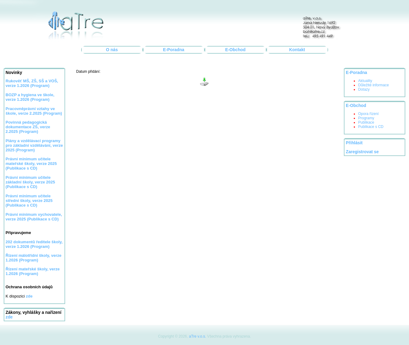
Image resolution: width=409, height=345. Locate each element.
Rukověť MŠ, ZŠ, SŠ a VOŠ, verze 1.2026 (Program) (32, 83)
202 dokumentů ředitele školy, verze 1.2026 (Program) (34, 244)
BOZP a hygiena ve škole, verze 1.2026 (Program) (30, 97)
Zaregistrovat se (362, 152)
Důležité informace (373, 85)
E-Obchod (235, 49)
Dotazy (363, 89)
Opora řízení (368, 114)
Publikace (366, 122)
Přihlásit (354, 143)
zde (9, 317)
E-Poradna (173, 49)
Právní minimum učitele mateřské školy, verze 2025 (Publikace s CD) (31, 163)
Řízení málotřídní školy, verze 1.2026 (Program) (33, 257)
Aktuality (365, 81)
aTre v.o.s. (197, 336)
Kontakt (297, 49)
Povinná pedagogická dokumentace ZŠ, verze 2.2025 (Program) (28, 127)
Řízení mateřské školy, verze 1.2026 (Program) (33, 271)
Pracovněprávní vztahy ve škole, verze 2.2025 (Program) (34, 111)
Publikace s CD (370, 127)
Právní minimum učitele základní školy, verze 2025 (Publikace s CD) (30, 182)
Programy (366, 118)
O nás (112, 49)
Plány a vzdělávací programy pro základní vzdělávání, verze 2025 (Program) (34, 145)
